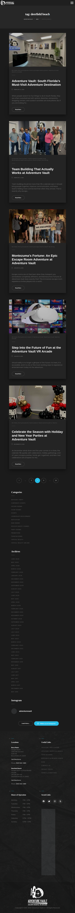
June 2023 (15, 635)
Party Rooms (33, 160)
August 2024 (16, 625)
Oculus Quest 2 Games (30, 337)
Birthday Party (17, 70)
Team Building (43, 160)
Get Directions (16, 759)
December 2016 (17, 688)
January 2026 (16, 575)
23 (56, 480)
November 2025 (17, 582)
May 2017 (14, 678)
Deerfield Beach (16, 768)
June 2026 (15, 559)
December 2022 (17, 648)
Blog (43, 762)
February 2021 (17, 659)
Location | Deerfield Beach (52, 751)
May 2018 (14, 665)
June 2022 (15, 652)
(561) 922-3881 (21, 763)
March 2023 (16, 642)
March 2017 (15, 685)
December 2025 (17, 579)
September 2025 (17, 585)
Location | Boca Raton (50, 747)
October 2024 (16, 619)
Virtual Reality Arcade (20, 543)
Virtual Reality (44, 337)
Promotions (15, 533)
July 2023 (15, 632)
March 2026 (16, 569)
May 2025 (15, 599)
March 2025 (16, 605)
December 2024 (17, 612)
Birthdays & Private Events (52, 758)
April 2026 (15, 566)
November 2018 (17, 662)
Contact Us (46, 765)
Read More (18, 109)
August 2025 (16, 589)
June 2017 (15, 675)
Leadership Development (20, 516)
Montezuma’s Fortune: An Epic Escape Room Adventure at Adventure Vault (34, 259)
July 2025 (15, 592)
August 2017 (16, 668)
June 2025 (15, 595)
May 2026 (15, 562)
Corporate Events (28, 70)
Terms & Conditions (49, 773)
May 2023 (15, 639)
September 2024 (17, 622)
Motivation (25, 160)
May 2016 (14, 692)
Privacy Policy (47, 769)
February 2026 (17, 572)
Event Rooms (49, 70)
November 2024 (17, 615)
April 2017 (15, 682)
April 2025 (15, 602)
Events (35, 158)
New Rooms (15, 523)
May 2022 (15, 655)
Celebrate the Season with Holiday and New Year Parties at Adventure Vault (37, 435)
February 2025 (17, 609)
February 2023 (17, 645)
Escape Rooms (39, 70)
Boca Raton (15, 747)
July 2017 (15, 672)
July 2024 (15, 629)
